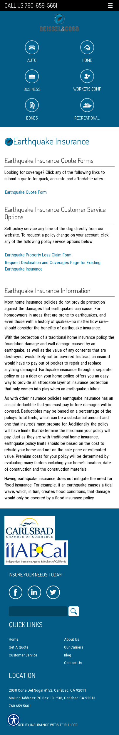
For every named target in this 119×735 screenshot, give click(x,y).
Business (32, 80)
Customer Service (23, 655)
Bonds (32, 109)
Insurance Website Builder (54, 725)
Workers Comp (87, 80)
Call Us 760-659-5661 (30, 5)
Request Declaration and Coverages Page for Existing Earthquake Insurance (52, 266)
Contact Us (73, 663)
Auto (32, 51)
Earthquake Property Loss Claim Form (38, 255)
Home (87, 51)
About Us (71, 639)
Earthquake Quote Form (26, 192)
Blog (67, 655)
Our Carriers (73, 647)
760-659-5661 (20, 706)
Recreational (87, 109)
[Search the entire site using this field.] (38, 611)
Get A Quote (19, 647)
